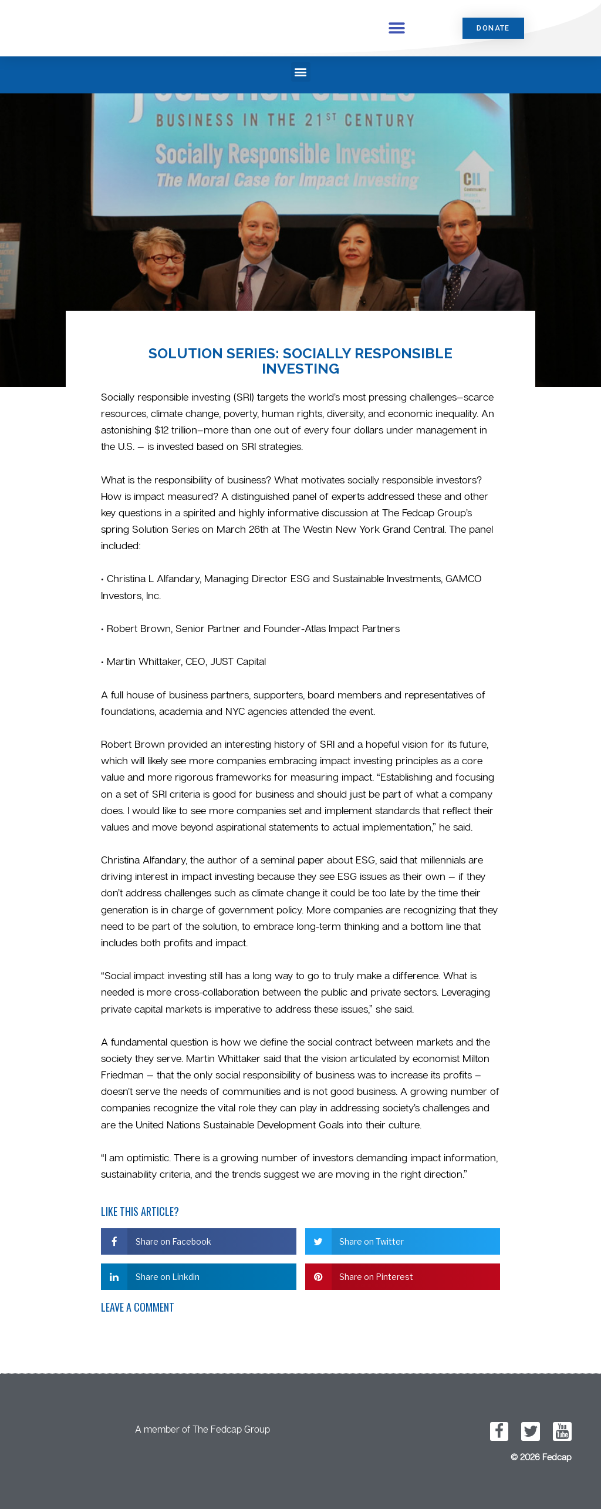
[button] (397, 28)
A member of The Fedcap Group (202, 1429)
